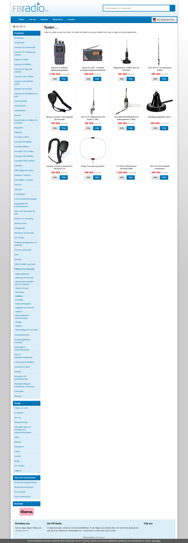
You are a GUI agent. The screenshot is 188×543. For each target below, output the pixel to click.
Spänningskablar (22, 274)
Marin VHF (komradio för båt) (24, 212)
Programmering (21, 422)
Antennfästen (27, 110)
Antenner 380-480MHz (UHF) (27, 82)
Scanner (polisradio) (22, 250)
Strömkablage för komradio (26, 330)
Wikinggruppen (100, 537)
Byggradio (18, 128)
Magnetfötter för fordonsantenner (21, 205)
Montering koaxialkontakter (25, 482)
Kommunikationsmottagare (25, 199)
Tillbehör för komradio (27, 269)
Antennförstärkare (21, 335)
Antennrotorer (20, 106)
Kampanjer (19, 391)
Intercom (18, 185)
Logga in (18, 470)
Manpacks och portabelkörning (21, 377)
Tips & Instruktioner (22, 497)
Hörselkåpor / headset (23, 180)
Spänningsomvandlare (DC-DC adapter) (24, 282)
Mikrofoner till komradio (24, 233)
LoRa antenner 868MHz (24, 362)
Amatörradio (27, 43)
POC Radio (19, 238)
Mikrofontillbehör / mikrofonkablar (22, 316)
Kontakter (19, 300)
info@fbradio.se (21, 531)
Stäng (158, 541)
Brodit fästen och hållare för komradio (26, 121)
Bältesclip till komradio (24, 278)
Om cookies (19, 466)
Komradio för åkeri (22, 367)
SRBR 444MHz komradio (25, 264)
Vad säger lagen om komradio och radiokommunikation (22, 430)
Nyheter (44, 19)
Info (55, 79)
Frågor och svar (21, 408)
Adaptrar (18, 311)
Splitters (18, 326)
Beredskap (18, 38)
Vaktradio (18, 165)
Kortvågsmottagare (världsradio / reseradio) (24, 385)
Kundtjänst (18, 413)
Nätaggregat (19, 228)
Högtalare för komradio (24, 308)
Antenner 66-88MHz (27, 64)
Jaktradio (18, 189)
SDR (16, 255)
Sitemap (17, 396)
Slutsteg (17, 259)
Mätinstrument (20, 223)
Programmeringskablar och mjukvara (25, 243)
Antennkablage (20, 101)
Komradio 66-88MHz (23, 142)
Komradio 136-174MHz (24, 151)
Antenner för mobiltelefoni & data (26, 95)
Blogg (16, 461)
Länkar (17, 451)
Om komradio (20, 492)
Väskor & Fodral (22, 288)
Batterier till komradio (23, 89)
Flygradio (18, 132)
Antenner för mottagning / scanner (25, 53)
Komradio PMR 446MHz (24, 161)
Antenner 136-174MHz (27, 76)
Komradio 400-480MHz (24, 156)
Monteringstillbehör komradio (22, 341)
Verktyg (18, 322)
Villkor (21, 19)
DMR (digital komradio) (24, 170)
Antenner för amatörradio (27, 47)
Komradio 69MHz (21, 147)
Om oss (32, 19)
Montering (19, 292)
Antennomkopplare (23, 304)
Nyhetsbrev (58, 19)
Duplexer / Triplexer (22, 175)
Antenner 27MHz (27, 59)
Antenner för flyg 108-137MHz (23, 70)
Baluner (17, 115)
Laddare (19, 296)
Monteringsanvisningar (23, 487)
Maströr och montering (23, 218)
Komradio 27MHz (21, 137)
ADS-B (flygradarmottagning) (23, 355)
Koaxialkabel (19, 194)
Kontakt (71, 19)
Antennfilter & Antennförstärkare (21, 348)
